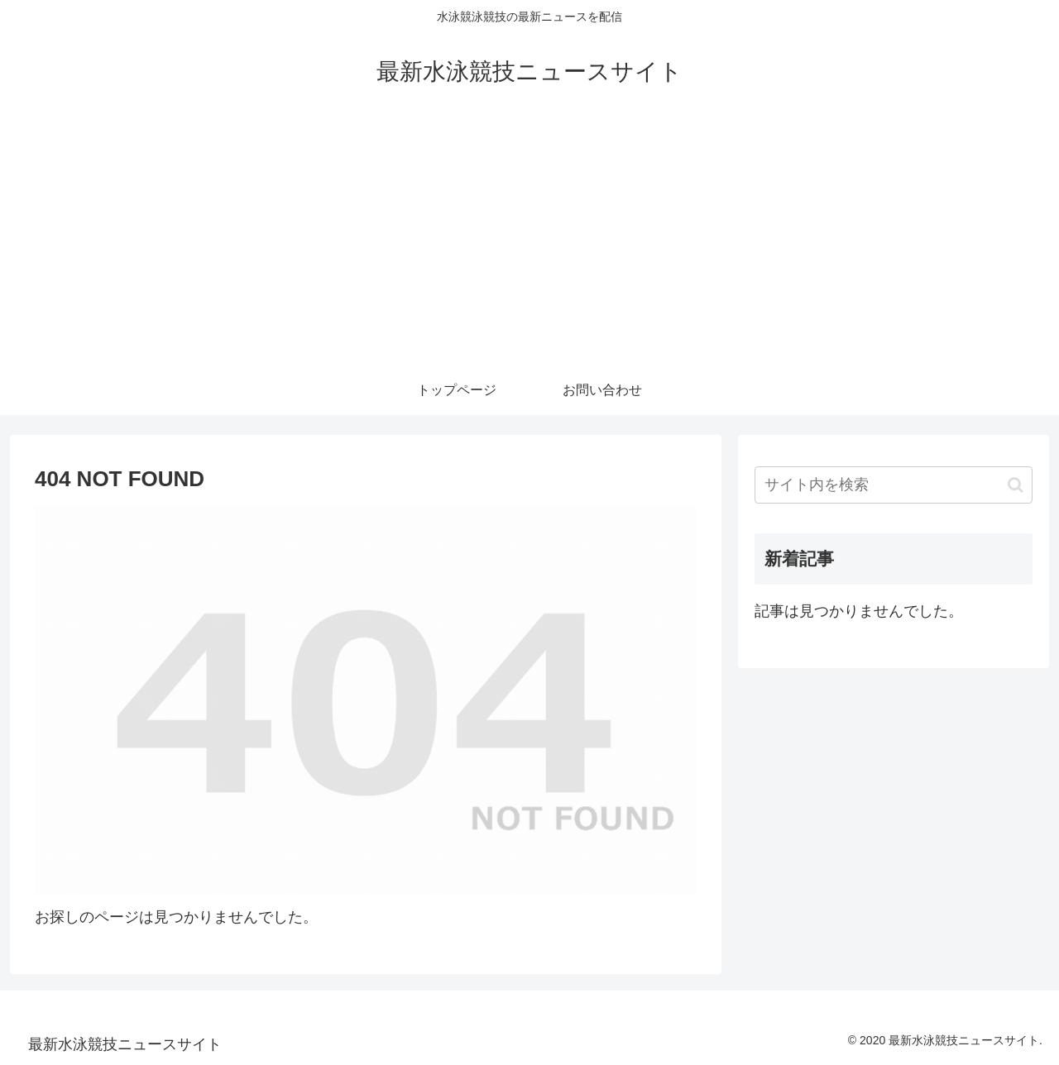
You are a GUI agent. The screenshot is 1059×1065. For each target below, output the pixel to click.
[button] (1015, 484)
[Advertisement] (529, 241)
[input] (894, 485)
